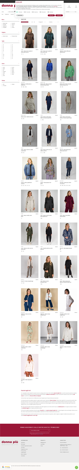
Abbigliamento (43, 442)
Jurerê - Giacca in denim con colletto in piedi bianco (27, 150)
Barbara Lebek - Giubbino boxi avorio (27, 116)
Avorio (4, 67)
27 (27, 185)
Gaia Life (13, 24)
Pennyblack (4, 27)
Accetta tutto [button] (59, 15)
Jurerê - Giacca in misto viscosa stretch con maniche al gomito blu (45, 117)
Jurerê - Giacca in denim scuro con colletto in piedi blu (46, 150)
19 (12, 57)
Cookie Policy (23, 452)
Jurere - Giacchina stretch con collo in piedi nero (46, 249)
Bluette (13, 70)
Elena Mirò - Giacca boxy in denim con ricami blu (65, 183)
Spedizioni (23, 442)
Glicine (13, 71)
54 (3, 48)
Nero (3, 74)
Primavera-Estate (14, 36)
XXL (12, 55)
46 (3, 46)
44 (12, 44)
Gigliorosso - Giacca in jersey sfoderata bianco (45, 314)
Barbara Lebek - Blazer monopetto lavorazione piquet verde (65, 84)
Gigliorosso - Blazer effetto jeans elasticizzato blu (65, 51)
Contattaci (23, 455)
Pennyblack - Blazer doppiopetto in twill (26, 380)
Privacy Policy (23, 450)
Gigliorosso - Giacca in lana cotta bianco (65, 347)
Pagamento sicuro (24, 449)
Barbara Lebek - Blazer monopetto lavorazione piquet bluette (46, 84)
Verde (4, 75)
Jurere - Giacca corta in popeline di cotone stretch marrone (26, 51)
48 (12, 46)
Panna (13, 74)
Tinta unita (4, 85)
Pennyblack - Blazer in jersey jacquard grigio (45, 347)
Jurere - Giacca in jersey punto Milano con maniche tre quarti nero (65, 281)
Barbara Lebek (5, 23)
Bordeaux (4, 71)
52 (12, 47)
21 (3, 58)
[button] (18, 19)
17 (3, 57)
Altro (3, 84)
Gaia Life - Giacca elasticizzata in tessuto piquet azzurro (65, 150)
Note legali (23, 444)
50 (3, 47)
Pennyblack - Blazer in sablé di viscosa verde (26, 347)
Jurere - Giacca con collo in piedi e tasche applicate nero (46, 216)
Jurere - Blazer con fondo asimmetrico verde (44, 281)
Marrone (13, 72)
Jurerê (13, 26)
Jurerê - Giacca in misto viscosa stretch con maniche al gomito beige (66, 117)
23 (12, 58)
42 (3, 44)
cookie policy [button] (55, 6)
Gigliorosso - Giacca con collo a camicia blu (26, 314)
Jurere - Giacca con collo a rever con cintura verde (27, 249)
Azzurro (13, 67)
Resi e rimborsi (24, 454)
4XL (3, 55)
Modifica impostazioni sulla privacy (34, 465)
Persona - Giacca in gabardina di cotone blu (26, 183)
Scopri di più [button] (20, 15)
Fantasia (13, 84)
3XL (12, 54)
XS (12, 50)
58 (3, 50)
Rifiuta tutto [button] (51, 15)
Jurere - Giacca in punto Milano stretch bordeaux (65, 216)
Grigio (4, 72)
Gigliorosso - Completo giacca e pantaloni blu (26, 84)
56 (12, 48)
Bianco (13, 68)
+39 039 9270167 (65, 447)
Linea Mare (43, 444)
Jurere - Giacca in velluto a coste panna (26, 216)
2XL (3, 54)
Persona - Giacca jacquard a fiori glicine (45, 183)
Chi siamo (23, 447)
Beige (4, 68)
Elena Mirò (4, 24)
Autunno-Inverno (5, 36)
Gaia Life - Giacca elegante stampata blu (66, 249)
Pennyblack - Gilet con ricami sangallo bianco (64, 314)
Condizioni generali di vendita (26, 445)
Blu (3, 70)
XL (12, 53)
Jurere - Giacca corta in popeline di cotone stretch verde (46, 51)
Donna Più (13, 23)
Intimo (42, 445)
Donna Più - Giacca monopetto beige (27, 281)
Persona (13, 27)
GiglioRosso (5, 26)
